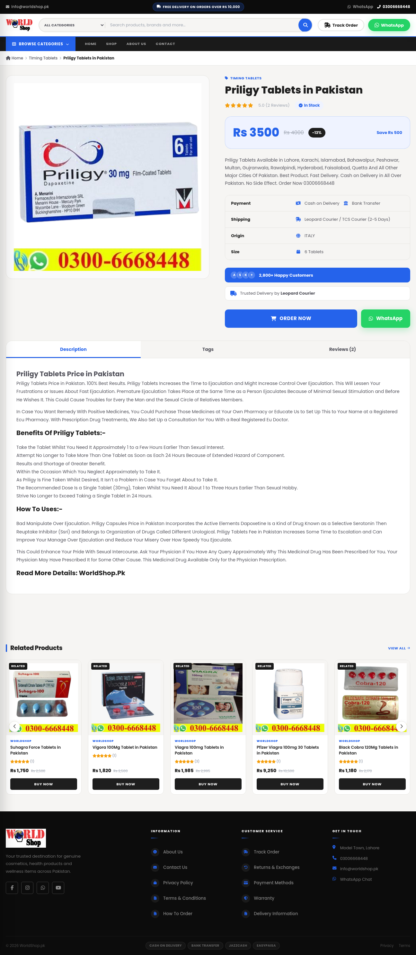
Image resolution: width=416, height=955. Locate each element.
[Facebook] (12, 888)
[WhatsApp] (43, 888)
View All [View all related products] (399, 650)
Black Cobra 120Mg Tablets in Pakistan (368, 752)
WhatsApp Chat (356, 879)
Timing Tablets (43, 58)
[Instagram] (27, 888)
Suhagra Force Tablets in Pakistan (35, 752)
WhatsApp (360, 6)
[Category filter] (72, 25)
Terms (404, 945)
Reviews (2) (342, 349)
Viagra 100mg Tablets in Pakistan (199, 752)
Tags (208, 349)
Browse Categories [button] (40, 44)
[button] (401, 728)
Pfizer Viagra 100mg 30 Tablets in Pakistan (288, 752)
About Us (136, 43)
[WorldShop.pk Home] (19, 25)
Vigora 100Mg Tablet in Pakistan (125, 749)
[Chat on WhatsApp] (389, 25)
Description (73, 349)
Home (91, 43)
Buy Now (43, 786)
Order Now (291, 318)
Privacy (387, 945)
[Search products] (202, 25)
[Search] (305, 25)
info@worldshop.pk (27, 6)
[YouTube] (58, 888)
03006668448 (393, 6)
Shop (111, 43)
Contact (165, 43)
